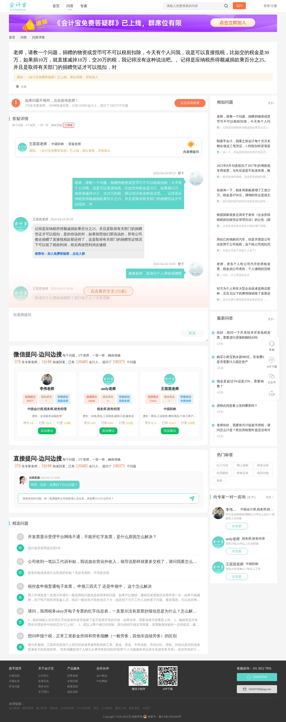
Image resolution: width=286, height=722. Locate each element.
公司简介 (43, 675)
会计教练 (102, 675)
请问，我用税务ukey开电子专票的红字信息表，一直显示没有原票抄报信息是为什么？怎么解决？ (114, 611)
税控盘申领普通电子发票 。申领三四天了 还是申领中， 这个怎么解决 (90, 586)
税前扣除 (263, 473)
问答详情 (38, 37)
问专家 (237, 526)
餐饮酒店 (134, 708)
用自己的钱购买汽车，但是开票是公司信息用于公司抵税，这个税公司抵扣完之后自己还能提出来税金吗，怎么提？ (243, 244)
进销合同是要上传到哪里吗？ (237, 405)
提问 (239, 5)
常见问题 (14, 686)
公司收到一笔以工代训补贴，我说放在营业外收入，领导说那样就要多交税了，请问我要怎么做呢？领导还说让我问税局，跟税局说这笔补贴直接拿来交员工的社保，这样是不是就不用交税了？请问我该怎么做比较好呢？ (114, 561)
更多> (271, 103)
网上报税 (242, 465)
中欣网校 (102, 681)
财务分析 (263, 465)
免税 (219, 480)
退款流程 (72, 691)
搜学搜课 (28, 708)
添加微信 (47, 430)
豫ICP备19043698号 (170, 716)
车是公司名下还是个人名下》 (237, 250)
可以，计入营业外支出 (233, 275)
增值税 (54, 708)
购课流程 (72, 686)
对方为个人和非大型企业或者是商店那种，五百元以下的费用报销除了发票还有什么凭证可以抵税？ (243, 293)
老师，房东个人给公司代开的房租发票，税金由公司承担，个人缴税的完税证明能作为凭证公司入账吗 (243, 269)
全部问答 (72, 681)
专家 (83, 6)
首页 (56, 6)
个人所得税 (83, 708)
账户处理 (41, 708)
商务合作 (43, 686)
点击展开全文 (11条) (108, 291)
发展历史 (43, 681)
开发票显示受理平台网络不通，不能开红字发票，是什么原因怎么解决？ (92, 537)
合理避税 (222, 473)
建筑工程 (120, 708)
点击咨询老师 (190, 103)
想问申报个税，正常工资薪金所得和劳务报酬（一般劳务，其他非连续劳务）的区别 (102, 636)
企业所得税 (67, 708)
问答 (70, 6)
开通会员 (14, 681)
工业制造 (107, 708)
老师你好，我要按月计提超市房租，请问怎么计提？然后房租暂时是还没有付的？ (243, 430)
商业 (96, 708)
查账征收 (242, 473)
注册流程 (14, 675)
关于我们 (43, 691)
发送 (192, 333)
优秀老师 (72, 675)
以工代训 (222, 465)
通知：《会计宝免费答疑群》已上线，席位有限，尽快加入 (57, 77)
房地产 (147, 708)
